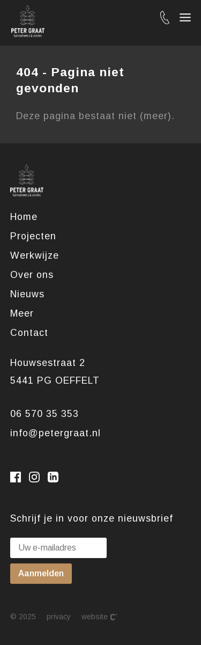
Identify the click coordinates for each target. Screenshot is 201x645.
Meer (22, 313)
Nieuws (27, 294)
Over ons (32, 274)
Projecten (33, 236)
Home (24, 216)
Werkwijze (34, 255)
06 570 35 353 (44, 413)
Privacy (59, 616)
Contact (29, 332)
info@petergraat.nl (55, 433)
